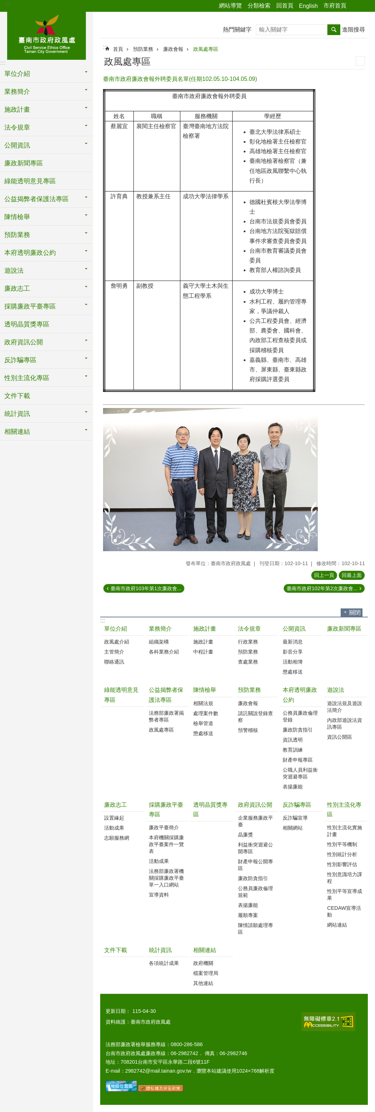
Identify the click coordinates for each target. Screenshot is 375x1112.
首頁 (118, 49)
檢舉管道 (203, 723)
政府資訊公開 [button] (23, 342)
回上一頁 (324, 575)
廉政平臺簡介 (164, 827)
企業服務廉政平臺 (255, 821)
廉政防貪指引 (298, 730)
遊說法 (335, 690)
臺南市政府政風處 (46, 35)
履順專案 (248, 915)
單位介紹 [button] (17, 73)
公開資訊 (294, 629)
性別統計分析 (342, 854)
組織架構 (159, 642)
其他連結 (203, 983)
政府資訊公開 (255, 805)
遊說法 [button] (14, 270)
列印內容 (360, 60)
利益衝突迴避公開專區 (255, 848)
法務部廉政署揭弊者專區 (166, 716)
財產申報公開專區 (255, 865)
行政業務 (248, 642)
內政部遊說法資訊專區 (344, 723)
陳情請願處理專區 (255, 928)
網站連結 (337, 925)
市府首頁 (334, 6)
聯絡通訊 (114, 662)
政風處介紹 (116, 642)
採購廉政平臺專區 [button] (30, 306)
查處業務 (248, 662)
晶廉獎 (245, 834)
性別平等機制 (342, 844)
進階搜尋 (353, 29)
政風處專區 (205, 49)
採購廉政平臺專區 (166, 809)
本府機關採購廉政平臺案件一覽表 (166, 844)
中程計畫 (203, 652)
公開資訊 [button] (17, 145)
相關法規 (203, 703)
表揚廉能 (293, 787)
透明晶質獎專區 (26, 324)
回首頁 (284, 6)
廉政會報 (173, 49)
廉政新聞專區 (23, 163)
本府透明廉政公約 (300, 695)
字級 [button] (365, 6)
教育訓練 (293, 750)
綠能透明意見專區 (30, 181)
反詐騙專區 (297, 805)
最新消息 (293, 642)
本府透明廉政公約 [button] (30, 252)
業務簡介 (160, 629)
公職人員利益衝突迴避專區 (300, 773)
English (308, 6)
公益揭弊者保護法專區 (166, 695)
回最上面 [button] (352, 575)
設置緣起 (114, 818)
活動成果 (114, 828)
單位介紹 (115, 629)
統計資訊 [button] (17, 413)
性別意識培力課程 (344, 877)
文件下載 (17, 395)
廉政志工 (115, 805)
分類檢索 (259, 6)
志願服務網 (116, 838)
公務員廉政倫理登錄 (300, 716)
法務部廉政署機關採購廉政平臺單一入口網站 (166, 878)
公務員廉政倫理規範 (255, 891)
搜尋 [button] (333, 29)
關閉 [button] (355, 613)
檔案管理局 (205, 973)
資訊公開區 (339, 737)
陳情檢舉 (204, 690)
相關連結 (204, 950)
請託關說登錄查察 (255, 716)
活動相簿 (293, 662)
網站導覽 (230, 6)
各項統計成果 (164, 963)
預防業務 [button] (17, 234)
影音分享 (293, 652)
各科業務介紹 (164, 652)
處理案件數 (205, 713)
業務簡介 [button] (17, 91)
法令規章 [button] (17, 127)
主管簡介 (114, 652)
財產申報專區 (298, 760)
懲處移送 (293, 672)
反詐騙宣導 (295, 818)
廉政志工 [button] (17, 288)
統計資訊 (160, 950)
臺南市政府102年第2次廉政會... (322, 588)
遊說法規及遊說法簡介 (344, 706)
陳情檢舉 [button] (17, 216)
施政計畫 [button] (17, 109)
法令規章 (249, 629)
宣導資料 (159, 895)
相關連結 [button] (17, 431)
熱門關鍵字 (237, 29)
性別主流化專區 (344, 809)
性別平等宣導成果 (344, 894)
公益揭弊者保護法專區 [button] (36, 199)
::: (7, 4)
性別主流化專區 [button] (26, 378)
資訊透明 (293, 740)
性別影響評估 (342, 864)
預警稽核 (248, 730)
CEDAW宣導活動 (344, 911)
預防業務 (143, 49)
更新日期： (118, 1011)
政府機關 (203, 963)
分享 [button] (355, 6)
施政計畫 (204, 629)
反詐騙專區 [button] (20, 360)
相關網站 (293, 828)
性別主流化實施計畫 (344, 831)
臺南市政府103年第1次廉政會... (146, 588)
